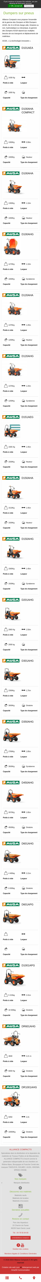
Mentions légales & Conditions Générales (20, 1254)
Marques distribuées (21, 1183)
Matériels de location (21, 1198)
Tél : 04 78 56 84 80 (20, 1233)
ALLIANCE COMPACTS (13, 1159)
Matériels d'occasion (20, 1201)
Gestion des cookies (20, 1249)
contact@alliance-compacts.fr (20, 1238)
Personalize (29, 6)
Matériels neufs (21, 1195)
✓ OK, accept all (15, 6)
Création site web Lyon (11, 1267)
